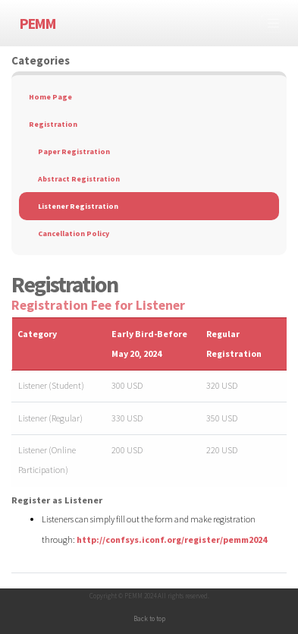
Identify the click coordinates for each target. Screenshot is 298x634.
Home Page (50, 97)
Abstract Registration (79, 179)
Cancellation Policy (73, 233)
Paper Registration (74, 151)
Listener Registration (78, 206)
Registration (53, 124)
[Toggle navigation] (273, 23)
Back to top (149, 618)
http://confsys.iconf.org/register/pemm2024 (172, 539)
